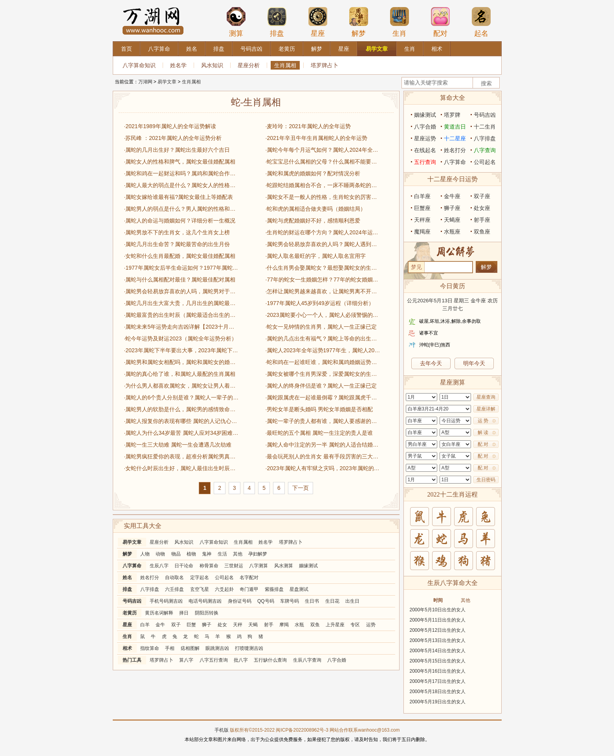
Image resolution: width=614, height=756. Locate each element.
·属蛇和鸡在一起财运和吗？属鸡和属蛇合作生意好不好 (181, 173)
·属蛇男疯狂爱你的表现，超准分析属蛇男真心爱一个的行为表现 (181, 456)
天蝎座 (452, 220)
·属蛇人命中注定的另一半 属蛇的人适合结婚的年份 (323, 444)
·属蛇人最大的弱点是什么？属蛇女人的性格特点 (181, 185)
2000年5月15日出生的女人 (438, 661)
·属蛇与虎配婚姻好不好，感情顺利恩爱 (313, 220)
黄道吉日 (455, 126)
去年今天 (431, 363)
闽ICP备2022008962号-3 (302, 730)
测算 (236, 22)
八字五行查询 (214, 660)
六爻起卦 (224, 589)
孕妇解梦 (257, 554)
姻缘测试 (308, 565)
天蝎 (253, 624)
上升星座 (335, 624)
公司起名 (224, 577)
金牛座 (452, 196)
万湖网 (145, 82)
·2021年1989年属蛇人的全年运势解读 (170, 126)
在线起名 (425, 150)
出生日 (352, 601)
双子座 (482, 196)
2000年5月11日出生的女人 (438, 620)
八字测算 (258, 565)
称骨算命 (209, 565)
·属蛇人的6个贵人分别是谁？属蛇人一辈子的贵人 (181, 397)
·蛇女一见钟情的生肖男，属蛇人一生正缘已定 (321, 327)
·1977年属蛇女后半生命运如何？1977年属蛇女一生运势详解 (181, 268)
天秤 (237, 624)
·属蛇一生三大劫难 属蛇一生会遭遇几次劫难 (178, 444)
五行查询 (425, 162)
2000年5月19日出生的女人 (438, 701)
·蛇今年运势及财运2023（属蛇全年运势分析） (180, 338)
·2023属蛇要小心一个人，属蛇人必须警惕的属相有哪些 (323, 315)
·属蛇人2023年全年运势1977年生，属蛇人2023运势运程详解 (323, 350)
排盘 (277, 22)
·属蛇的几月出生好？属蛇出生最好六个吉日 (177, 150)
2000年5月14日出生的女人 (438, 650)
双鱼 (315, 624)
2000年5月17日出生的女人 (438, 681)
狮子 (206, 624)
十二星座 (455, 138)
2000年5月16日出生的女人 (438, 671)
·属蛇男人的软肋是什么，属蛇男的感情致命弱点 (181, 409)
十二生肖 (485, 126)
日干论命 (183, 565)
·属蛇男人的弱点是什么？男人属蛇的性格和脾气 (181, 209)
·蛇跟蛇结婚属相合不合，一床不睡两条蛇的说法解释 (323, 185)
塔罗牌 (452, 115)
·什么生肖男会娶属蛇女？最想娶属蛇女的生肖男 (323, 268)
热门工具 (132, 660)
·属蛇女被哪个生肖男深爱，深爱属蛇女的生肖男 (323, 374)
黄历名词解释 (159, 613)
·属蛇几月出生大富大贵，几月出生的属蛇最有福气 (181, 303)
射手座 (482, 220)
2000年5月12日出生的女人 (438, 630)
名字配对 (249, 577)
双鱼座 (482, 231)
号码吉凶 (132, 601)
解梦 (358, 22)
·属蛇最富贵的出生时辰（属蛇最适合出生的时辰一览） (181, 315)
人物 (145, 554)
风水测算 (283, 565)
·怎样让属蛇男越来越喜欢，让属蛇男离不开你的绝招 (323, 291)
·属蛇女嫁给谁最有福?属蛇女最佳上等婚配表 (178, 197)
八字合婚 (336, 660)
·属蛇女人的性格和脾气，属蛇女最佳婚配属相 (180, 161)
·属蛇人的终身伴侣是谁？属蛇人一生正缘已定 (321, 386)
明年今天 (474, 363)
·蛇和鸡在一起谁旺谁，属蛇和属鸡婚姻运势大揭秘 (323, 362)
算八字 (186, 660)
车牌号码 (289, 601)
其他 (237, 554)
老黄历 (130, 613)
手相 (169, 648)
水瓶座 (452, 231)
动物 (160, 554)
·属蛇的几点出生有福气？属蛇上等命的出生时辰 (323, 338)
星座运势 (425, 138)
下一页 (300, 488)
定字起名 (199, 577)
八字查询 (485, 150)
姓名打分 (149, 577)
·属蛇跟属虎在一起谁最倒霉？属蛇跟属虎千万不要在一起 (323, 397)
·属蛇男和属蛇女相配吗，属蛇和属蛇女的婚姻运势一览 (181, 362)
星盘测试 (299, 589)
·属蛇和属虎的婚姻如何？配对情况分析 (313, 173)
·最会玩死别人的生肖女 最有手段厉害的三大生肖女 (323, 456)
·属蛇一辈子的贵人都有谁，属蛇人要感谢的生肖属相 (323, 421)
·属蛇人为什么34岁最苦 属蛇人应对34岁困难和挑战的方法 (181, 433)
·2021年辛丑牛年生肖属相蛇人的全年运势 (316, 138)
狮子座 (452, 208)
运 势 (483, 420)
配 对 (483, 444)
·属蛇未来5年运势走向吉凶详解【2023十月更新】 (181, 327)
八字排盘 (149, 589)
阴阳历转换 (206, 613)
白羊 (145, 624)
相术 (127, 648)
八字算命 (132, 565)
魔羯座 (422, 231)
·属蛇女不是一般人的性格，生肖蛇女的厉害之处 (323, 197)
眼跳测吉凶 (217, 648)
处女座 (482, 208)
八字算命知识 (139, 65)
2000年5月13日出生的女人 (438, 640)
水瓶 (299, 624)
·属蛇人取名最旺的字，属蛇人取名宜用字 (316, 256)
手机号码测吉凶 (166, 601)
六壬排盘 (174, 589)
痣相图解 (190, 648)
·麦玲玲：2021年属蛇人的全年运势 (308, 126)
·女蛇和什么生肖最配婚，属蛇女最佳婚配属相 (180, 256)
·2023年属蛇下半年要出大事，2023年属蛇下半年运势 (181, 350)
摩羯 (284, 624)
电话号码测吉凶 (205, 601)
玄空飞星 (199, 589)
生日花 (332, 601)
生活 (222, 554)
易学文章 (167, 82)
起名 (481, 22)
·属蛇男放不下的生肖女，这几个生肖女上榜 (177, 232)
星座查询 (486, 397)
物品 (176, 554)
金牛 (160, 624)
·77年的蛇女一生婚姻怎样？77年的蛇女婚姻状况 (323, 279)
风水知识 (212, 65)
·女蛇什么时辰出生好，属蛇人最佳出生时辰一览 (181, 468)
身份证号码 (239, 601)
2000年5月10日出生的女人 (438, 610)
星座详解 (486, 409)
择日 (184, 613)
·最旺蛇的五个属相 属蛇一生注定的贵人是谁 (319, 433)
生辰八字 (159, 565)
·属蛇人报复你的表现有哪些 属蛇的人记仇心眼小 (181, 421)
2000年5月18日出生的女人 (438, 691)
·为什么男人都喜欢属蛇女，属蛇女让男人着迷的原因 (181, 386)
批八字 (241, 660)
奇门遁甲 (249, 589)
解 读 (483, 432)
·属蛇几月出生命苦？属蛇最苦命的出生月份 (177, 244)
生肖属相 (285, 65)
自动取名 (174, 577)
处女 (222, 624)
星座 (317, 22)
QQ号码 (265, 601)
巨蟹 (191, 624)
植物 (191, 554)
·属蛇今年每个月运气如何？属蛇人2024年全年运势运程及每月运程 (323, 150)
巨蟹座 (422, 208)
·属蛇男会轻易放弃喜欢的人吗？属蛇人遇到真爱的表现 (323, 244)
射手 (268, 624)
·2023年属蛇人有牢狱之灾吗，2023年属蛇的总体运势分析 (323, 468)
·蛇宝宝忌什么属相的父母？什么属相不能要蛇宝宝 (323, 161)
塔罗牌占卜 (324, 65)
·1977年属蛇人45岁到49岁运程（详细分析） (320, 303)
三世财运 (233, 565)
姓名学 (178, 65)
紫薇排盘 (274, 589)
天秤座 (422, 220)
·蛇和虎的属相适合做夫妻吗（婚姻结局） (316, 209)
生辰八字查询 (307, 660)
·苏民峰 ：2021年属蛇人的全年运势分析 (173, 138)
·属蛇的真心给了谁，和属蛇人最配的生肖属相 (180, 374)
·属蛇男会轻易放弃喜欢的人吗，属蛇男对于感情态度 (181, 291)
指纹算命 (149, 648)
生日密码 (486, 479)
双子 (176, 624)
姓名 (127, 577)
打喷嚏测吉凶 (249, 648)
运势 (371, 624)
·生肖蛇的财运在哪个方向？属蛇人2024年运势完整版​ (323, 232)
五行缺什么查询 (270, 660)
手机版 (221, 730)
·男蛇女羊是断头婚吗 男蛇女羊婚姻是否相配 (319, 409)
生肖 (399, 22)
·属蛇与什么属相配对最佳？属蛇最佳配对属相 (180, 279)
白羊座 (422, 196)
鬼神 (206, 554)
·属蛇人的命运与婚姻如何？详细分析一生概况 (180, 220)
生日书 (312, 601)
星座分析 (249, 65)
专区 (355, 624)
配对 (440, 22)
